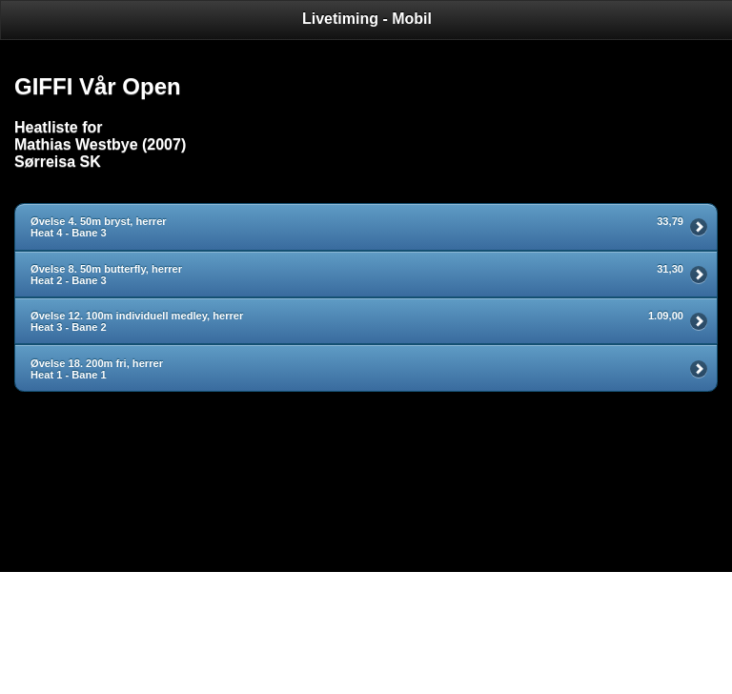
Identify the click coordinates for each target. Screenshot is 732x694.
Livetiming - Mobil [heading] (367, 18)
